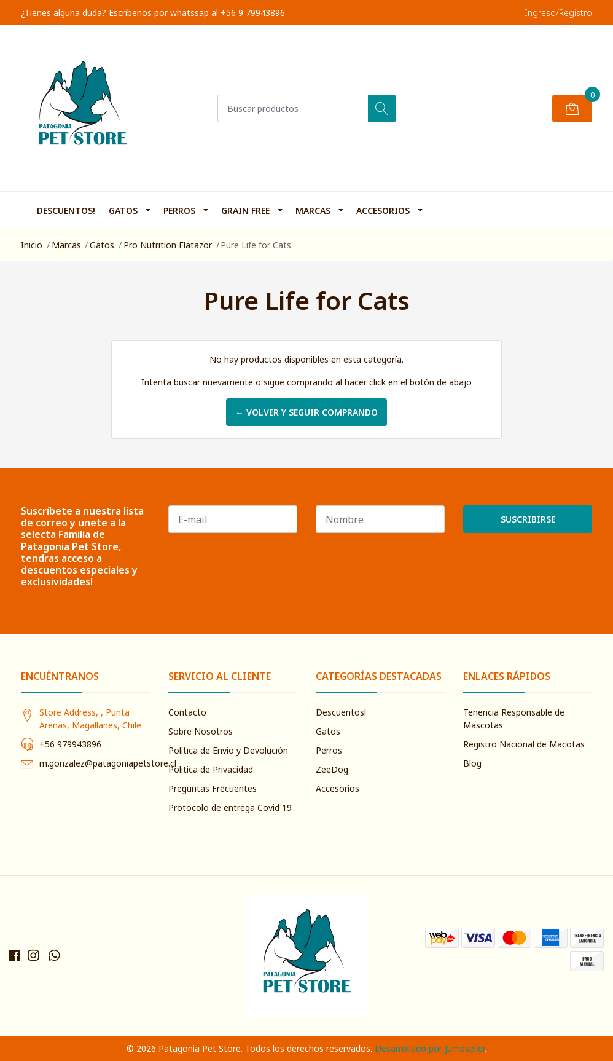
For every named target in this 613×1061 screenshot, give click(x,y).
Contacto (187, 712)
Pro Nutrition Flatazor (167, 245)
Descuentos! (66, 210)
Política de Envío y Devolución (228, 750)
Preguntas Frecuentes (212, 788)
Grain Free (245, 210)
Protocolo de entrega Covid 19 (230, 807)
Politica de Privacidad (210, 769)
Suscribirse (528, 519)
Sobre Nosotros (200, 731)
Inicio (31, 245)
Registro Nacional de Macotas (524, 744)
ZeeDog (332, 769)
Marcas (312, 210)
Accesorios (383, 210)
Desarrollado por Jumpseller (430, 1048)
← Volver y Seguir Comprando (306, 412)
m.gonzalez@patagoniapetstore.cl (107, 763)
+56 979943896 (70, 744)
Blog (472, 763)
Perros (179, 210)
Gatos (123, 210)
